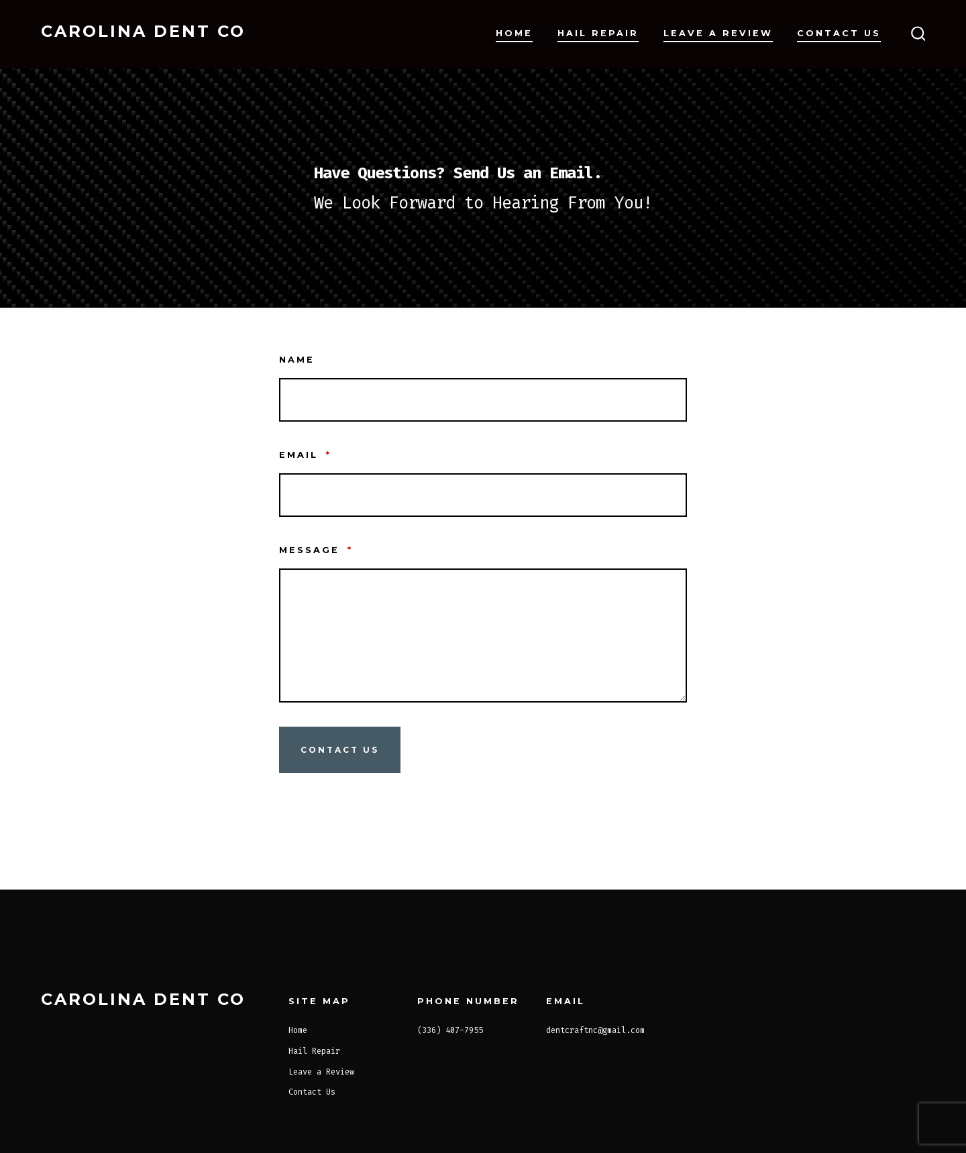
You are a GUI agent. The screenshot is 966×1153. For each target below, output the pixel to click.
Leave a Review (718, 33)
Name (297, 360)
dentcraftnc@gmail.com (595, 1030)
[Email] (483, 495)
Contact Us (839, 33)
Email (305, 455)
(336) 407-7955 (450, 1030)
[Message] (483, 635)
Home (514, 33)
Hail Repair (598, 33)
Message (316, 550)
